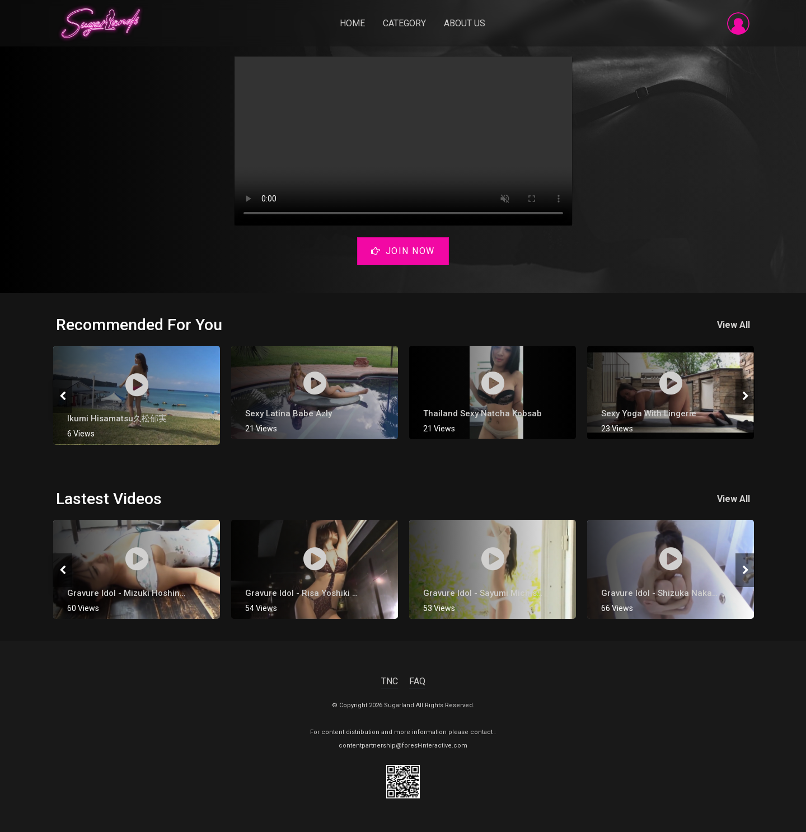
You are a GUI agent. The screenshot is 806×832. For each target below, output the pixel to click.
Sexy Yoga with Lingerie (648, 413)
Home (352, 23)
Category (404, 23)
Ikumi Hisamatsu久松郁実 (117, 419)
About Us (464, 23)
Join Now (403, 251)
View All (733, 324)
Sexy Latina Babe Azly (288, 413)
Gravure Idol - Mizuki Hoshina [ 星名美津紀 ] (152, 593)
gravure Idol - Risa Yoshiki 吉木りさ (315, 593)
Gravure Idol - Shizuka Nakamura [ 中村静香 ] (689, 593)
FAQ (417, 681)
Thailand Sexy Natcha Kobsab (482, 413)
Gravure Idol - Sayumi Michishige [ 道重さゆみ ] (515, 593)
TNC (389, 681)
